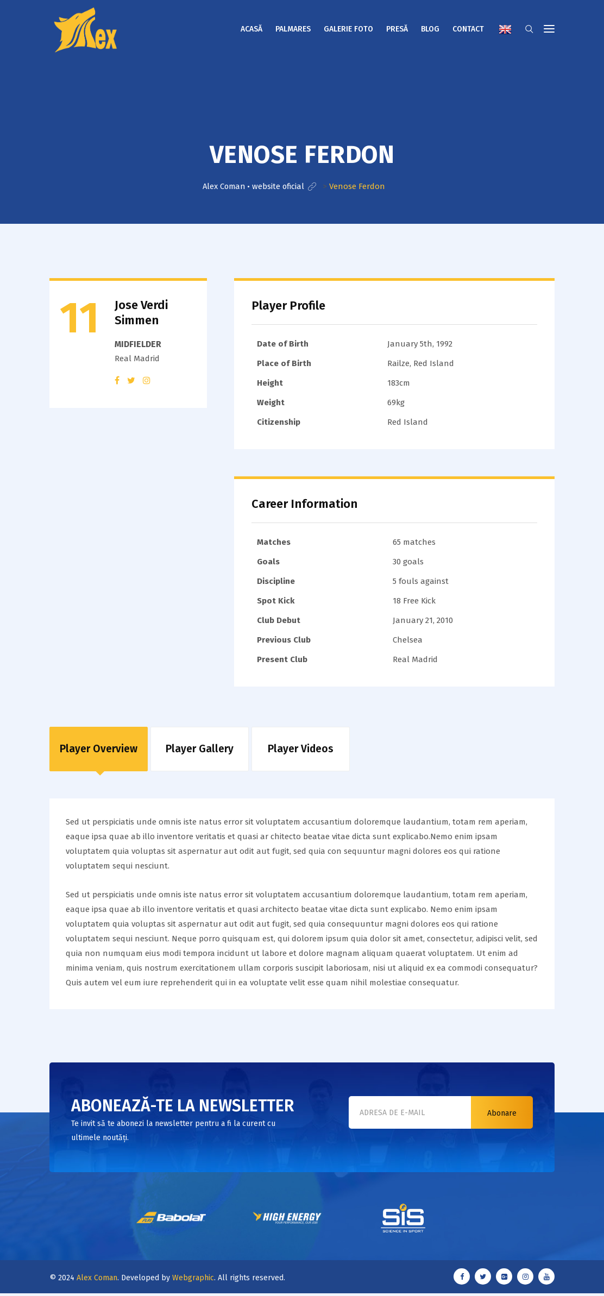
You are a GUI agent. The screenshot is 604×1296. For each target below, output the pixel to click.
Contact (468, 29)
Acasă (251, 29)
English (505, 29)
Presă (397, 29)
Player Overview (98, 750)
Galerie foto (348, 29)
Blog (430, 29)
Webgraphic (193, 1281)
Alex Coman (97, 1281)
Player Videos (301, 750)
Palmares (293, 29)
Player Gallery (200, 750)
